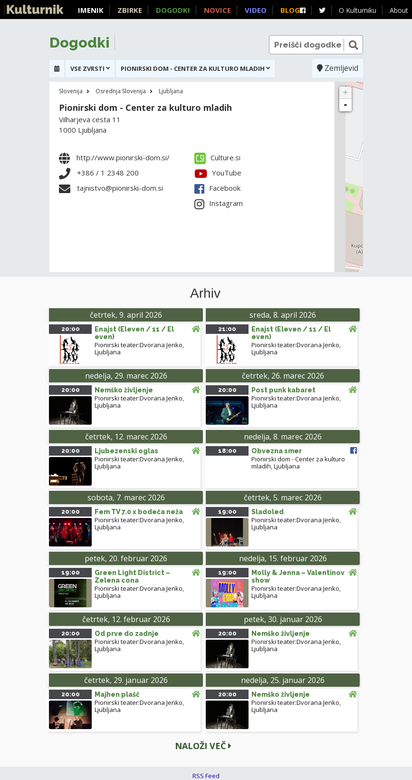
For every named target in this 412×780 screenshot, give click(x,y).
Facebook (217, 188)
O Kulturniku (357, 10)
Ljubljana (171, 91)
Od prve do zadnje (127, 633)
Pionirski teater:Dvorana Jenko (138, 345)
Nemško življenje (124, 390)
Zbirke (129, 10)
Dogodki (173, 10)
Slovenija (71, 91)
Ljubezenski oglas (126, 451)
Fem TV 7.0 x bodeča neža (139, 512)
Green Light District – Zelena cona (132, 576)
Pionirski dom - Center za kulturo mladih (145, 107)
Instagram (218, 203)
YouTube (217, 172)
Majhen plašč (117, 694)
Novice (217, 10)
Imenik (91, 10)
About (399, 10)
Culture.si (217, 157)
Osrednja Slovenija (121, 91)
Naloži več (203, 745)
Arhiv (205, 293)
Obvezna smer (276, 451)
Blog (290, 10)
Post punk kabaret (283, 390)
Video (256, 10)
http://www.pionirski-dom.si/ (123, 157)
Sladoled (267, 512)
